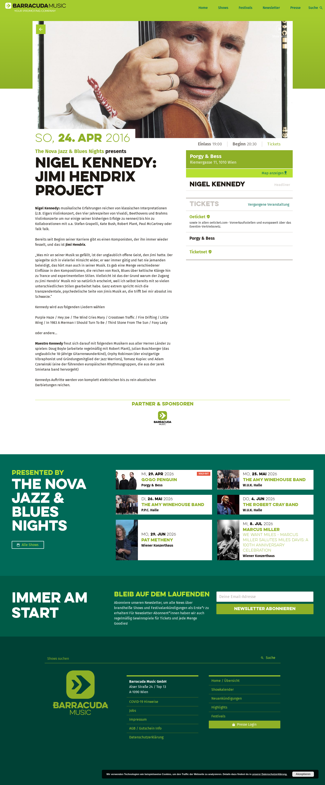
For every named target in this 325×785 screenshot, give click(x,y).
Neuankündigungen (226, 698)
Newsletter (271, 8)
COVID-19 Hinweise (143, 702)
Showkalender (222, 689)
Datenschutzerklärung (146, 737)
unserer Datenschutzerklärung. (269, 774)
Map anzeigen (273, 173)
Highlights (219, 707)
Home (202, 8)
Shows (223, 8)
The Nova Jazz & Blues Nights (69, 151)
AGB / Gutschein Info (145, 728)
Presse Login (246, 724)
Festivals (245, 8)
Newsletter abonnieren (265, 609)
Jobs (132, 710)
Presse (295, 8)
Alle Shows (30, 545)
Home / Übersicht (225, 681)
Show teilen (280, 36)
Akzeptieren (303, 774)
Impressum (138, 719)
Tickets (274, 144)
